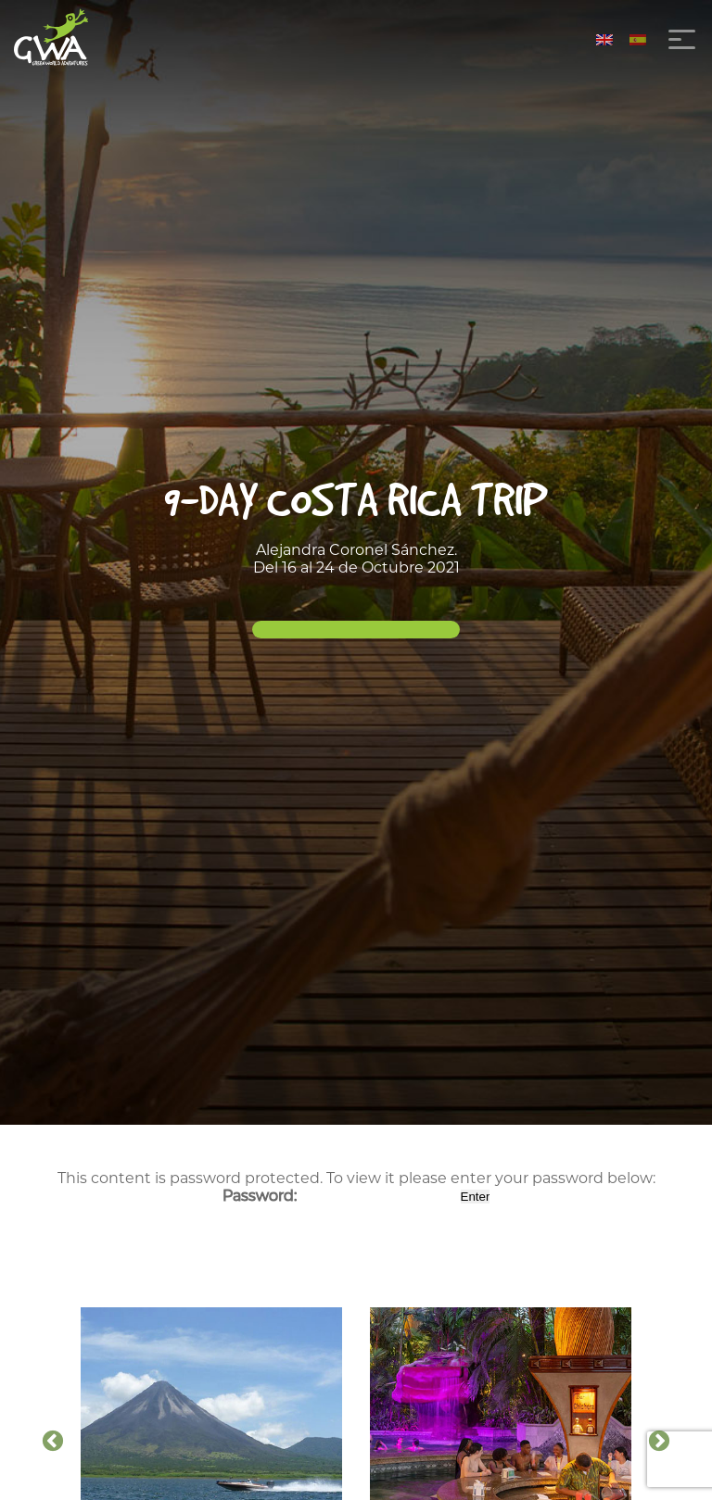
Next (659, 1442)
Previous (53, 1442)
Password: (339, 1195)
